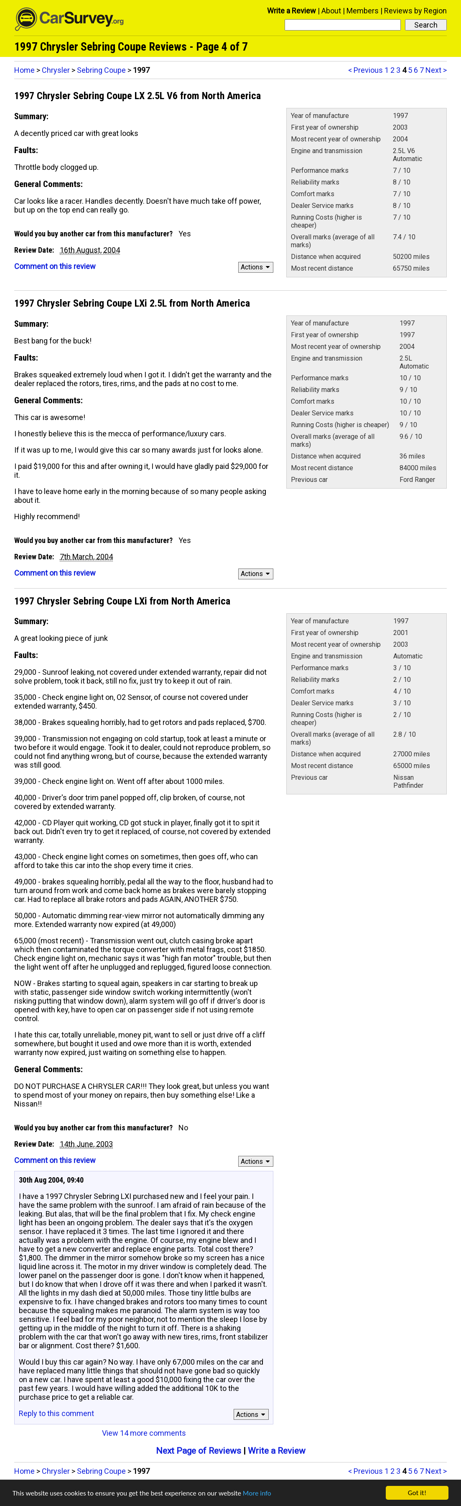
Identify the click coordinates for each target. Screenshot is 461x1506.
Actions (256, 267)
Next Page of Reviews (198, 1451)
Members (362, 10)
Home (24, 70)
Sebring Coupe (101, 70)
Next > (436, 70)
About (331, 10)
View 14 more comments (144, 1433)
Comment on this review (55, 266)
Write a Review (291, 10)
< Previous (365, 70)
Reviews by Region (415, 10)
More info (257, 1493)
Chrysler (56, 70)
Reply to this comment (56, 1413)
